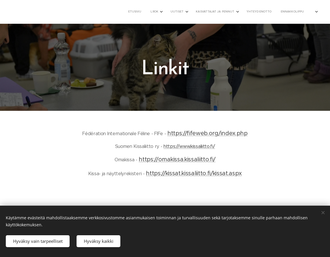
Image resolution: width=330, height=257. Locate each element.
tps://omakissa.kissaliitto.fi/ (180, 159)
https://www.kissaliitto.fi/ (189, 146)
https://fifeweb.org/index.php (207, 133)
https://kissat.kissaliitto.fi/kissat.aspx (194, 173)
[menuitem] (229, 12)
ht (141, 159)
